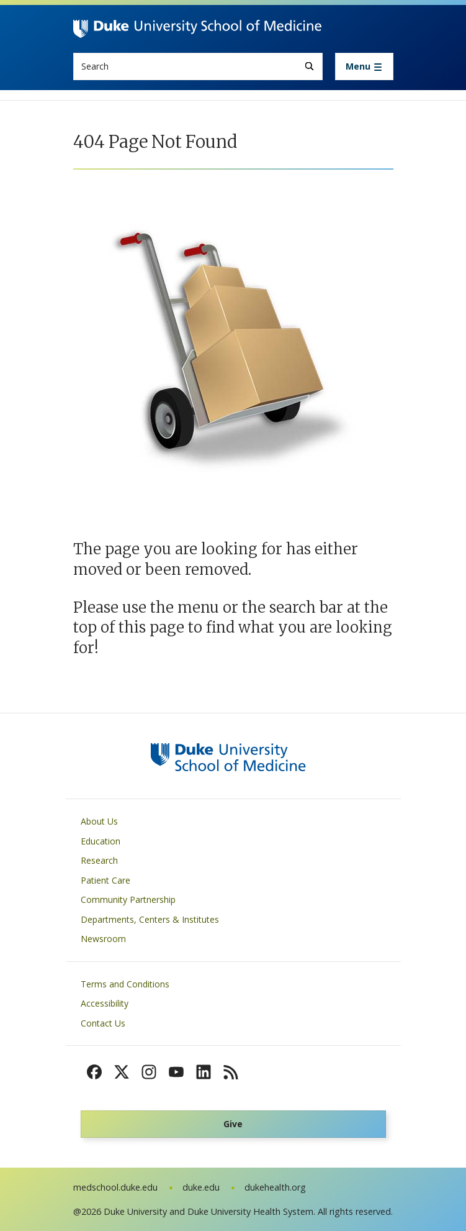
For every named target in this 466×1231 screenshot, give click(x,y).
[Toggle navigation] (364, 66)
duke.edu (201, 1187)
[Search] (309, 66)
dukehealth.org (275, 1187)
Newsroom (103, 939)
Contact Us (103, 1023)
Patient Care (105, 880)
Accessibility (104, 1003)
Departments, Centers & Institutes (150, 919)
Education (100, 841)
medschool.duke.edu (115, 1187)
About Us (99, 821)
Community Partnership (128, 899)
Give (233, 1124)
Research (99, 860)
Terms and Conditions (125, 984)
